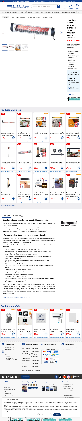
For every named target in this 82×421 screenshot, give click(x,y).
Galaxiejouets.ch (67, 386)
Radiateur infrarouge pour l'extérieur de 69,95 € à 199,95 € (16, 297)
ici (7, 411)
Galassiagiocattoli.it (68, 395)
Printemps (64, 12)
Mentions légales (7, 393)
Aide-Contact (63, 1)
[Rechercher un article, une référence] (46, 6)
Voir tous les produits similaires (8, 205)
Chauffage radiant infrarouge (24, 202)
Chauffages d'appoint (46, 17)
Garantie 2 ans (66, 349)
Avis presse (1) (18, 216)
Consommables (14, 12)
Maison (23, 17)
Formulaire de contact (10, 352)
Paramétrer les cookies (44, 414)
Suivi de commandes (52, 1)
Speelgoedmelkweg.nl (69, 397)
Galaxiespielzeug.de (68, 384)
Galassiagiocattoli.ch (68, 390)
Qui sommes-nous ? (8, 385)
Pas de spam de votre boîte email (70, 351)
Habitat (37, 12)
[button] (73, 73)
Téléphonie (56, 12)
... (78, 12)
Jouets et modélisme (47, 12)
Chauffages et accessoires (33, 17)
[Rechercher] (58, 6)
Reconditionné (71, 12)
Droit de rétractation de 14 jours (70, 347)
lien (7, 405)
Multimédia (23, 12)
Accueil (12, 17)
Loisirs (30, 12)
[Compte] (71, 6)
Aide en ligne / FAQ (9, 347)
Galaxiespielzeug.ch (68, 388)
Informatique (5, 12)
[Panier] (77, 6)
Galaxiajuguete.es (68, 393)
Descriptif (6, 216)
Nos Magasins (71, 1)
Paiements (47, 347)
